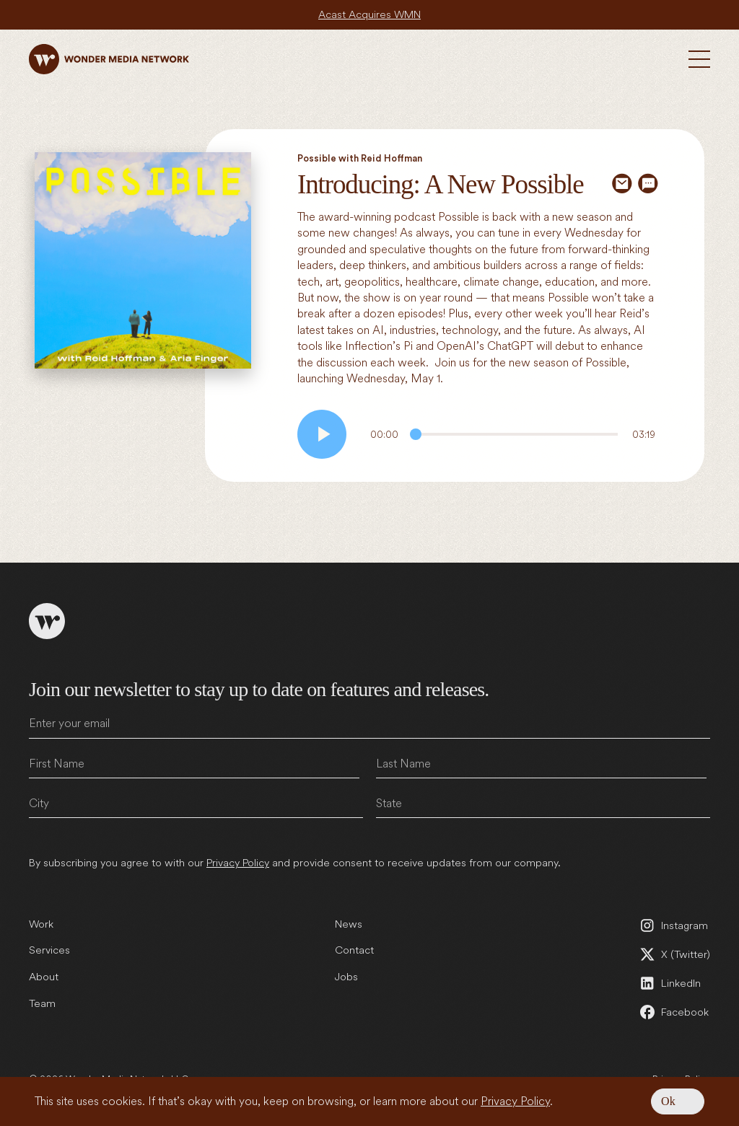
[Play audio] (321, 434)
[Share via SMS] (648, 183)
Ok (668, 1101)
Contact (354, 950)
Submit (696, 836)
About (43, 976)
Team (42, 1003)
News (348, 924)
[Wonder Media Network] (109, 59)
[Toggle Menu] (699, 59)
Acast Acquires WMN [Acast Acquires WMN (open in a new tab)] (369, 14)
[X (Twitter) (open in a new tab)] (674, 954)
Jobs (346, 976)
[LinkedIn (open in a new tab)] (674, 983)
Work (41, 924)
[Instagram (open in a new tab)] (674, 925)
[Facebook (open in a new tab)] (674, 1012)
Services (49, 950)
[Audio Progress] (514, 434)
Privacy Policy (515, 1101)
